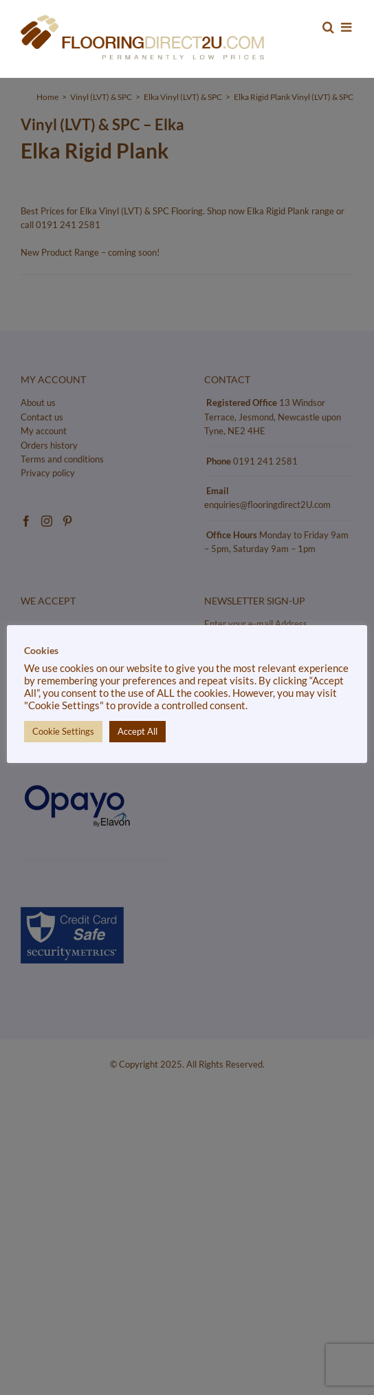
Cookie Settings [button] (63, 731)
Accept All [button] (137, 731)
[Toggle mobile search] (328, 27)
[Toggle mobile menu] (347, 27)
